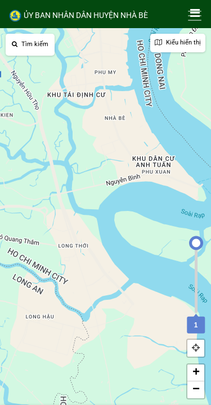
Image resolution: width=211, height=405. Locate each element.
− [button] (196, 389)
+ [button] (196, 372)
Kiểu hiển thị (178, 42)
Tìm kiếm (30, 44)
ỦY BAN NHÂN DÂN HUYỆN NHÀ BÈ (78, 15)
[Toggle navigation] (194, 15)
